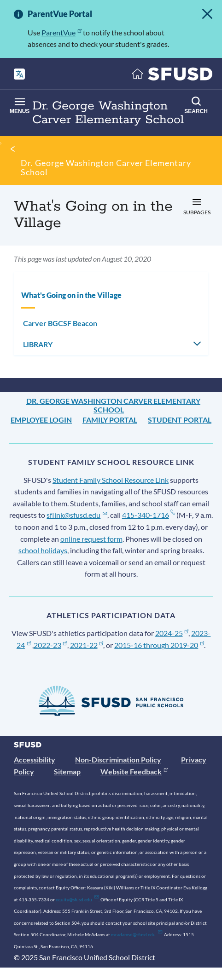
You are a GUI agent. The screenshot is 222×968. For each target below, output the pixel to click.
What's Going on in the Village (71, 295)
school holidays (42, 550)
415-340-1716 (148, 514)
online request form (91, 538)
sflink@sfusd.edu (77, 514)
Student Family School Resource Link (111, 479)
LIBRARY (38, 344)
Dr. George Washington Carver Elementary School (106, 167)
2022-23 (50, 645)
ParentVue (61, 32)
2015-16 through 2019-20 (159, 645)
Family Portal (109, 419)
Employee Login (41, 419)
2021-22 (87, 645)
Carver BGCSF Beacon (60, 323)
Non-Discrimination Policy (118, 759)
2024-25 (172, 633)
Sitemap (67, 771)
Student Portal (179, 419)
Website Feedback (134, 771)
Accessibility (34, 759)
